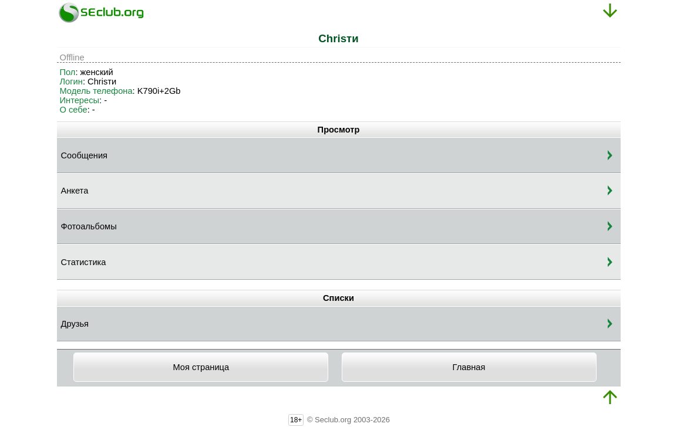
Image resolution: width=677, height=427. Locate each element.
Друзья (75, 323)
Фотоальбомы (89, 226)
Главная (469, 367)
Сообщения (84, 155)
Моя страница (201, 367)
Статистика (83, 262)
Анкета (75, 190)
